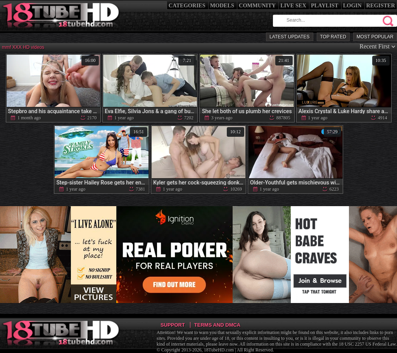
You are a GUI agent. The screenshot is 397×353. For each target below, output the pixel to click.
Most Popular (375, 37)
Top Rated (333, 37)
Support (173, 325)
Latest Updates (289, 37)
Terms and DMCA (217, 325)
